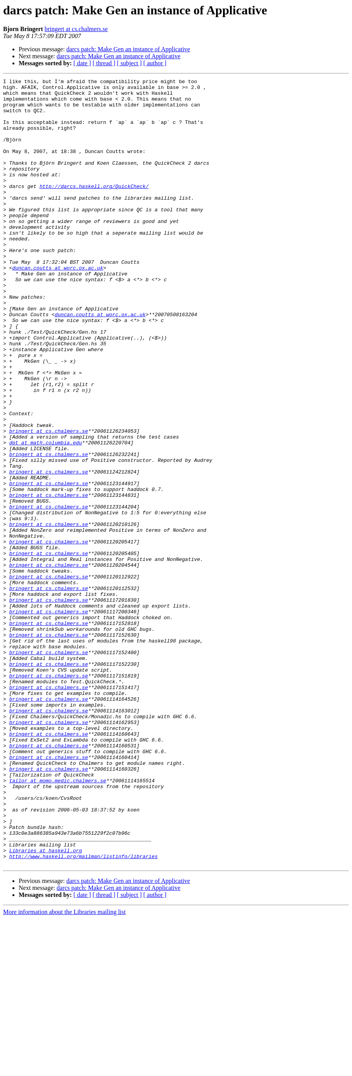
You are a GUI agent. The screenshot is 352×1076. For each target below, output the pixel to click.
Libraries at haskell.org (45, 1005)
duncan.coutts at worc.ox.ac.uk (57, 306)
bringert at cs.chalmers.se (76, 29)
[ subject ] (129, 63)
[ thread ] (103, 63)
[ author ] (155, 63)
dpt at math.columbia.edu (45, 515)
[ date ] (82, 63)
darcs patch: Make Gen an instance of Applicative (128, 49)
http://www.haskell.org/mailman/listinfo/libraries (83, 1012)
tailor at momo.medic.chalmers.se (57, 921)
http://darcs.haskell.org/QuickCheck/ (94, 208)
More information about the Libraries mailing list (64, 1069)
